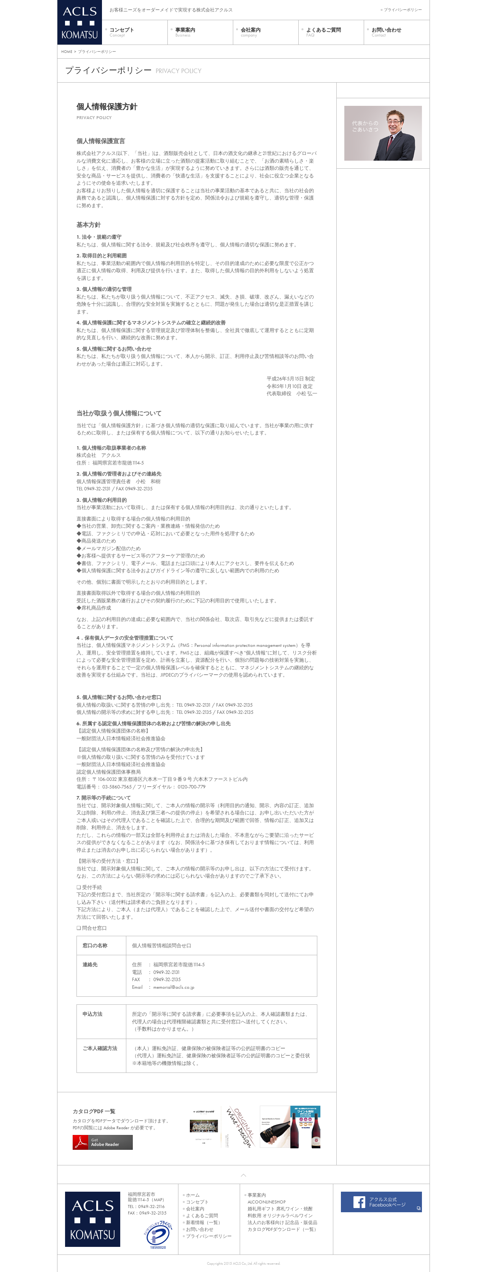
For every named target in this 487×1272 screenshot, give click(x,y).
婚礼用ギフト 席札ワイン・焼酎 (280, 1209)
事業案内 (185, 32)
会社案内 (251, 32)
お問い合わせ (386, 32)
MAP (158, 1200)
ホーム (193, 1195)
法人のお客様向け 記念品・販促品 (282, 1222)
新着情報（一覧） (204, 1222)
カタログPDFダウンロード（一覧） (283, 1229)
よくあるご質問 (323, 32)
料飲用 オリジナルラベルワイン (280, 1216)
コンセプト (122, 32)
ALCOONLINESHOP (266, 1202)
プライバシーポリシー (403, 9)
